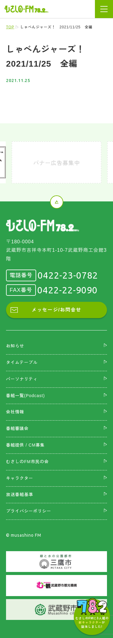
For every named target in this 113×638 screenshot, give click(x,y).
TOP (10, 27)
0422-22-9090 (67, 290)
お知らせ (15, 345)
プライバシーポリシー (28, 511)
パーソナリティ (22, 379)
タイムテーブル (22, 362)
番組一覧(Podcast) (25, 395)
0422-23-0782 (68, 275)
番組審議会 (17, 428)
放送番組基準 (19, 494)
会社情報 (15, 411)
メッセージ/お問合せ (56, 309)
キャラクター (19, 478)
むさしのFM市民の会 (27, 461)
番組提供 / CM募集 (25, 445)
